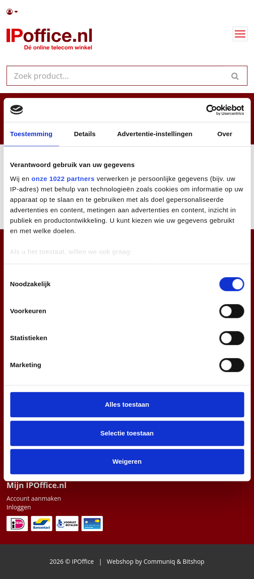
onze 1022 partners (63, 178)
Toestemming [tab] (31, 133)
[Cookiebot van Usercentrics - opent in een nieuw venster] (206, 110)
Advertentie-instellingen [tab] (155, 133)
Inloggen (19, 507)
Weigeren (127, 461)
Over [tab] (225, 133)
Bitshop (193, 561)
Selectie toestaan (127, 433)
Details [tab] (85, 133)
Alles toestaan (127, 404)
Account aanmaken (34, 498)
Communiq (159, 561)
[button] (127, 11)
